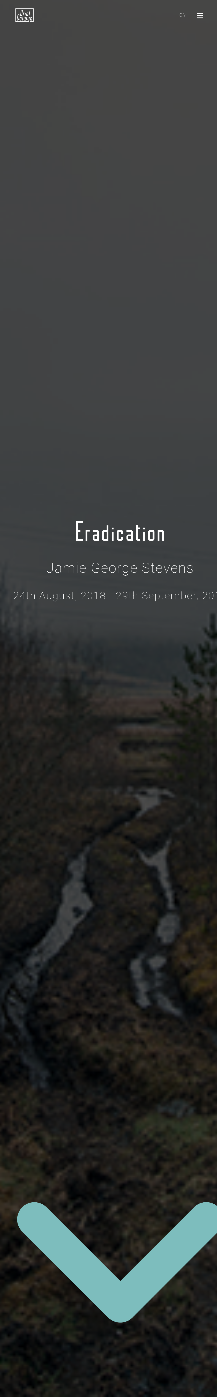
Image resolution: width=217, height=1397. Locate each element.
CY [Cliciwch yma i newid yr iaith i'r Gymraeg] (182, 15)
